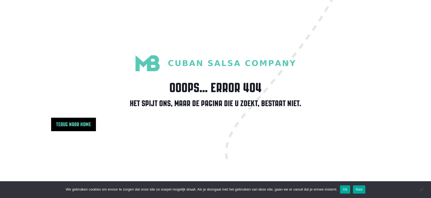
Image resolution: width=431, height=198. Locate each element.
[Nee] (421, 189)
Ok (345, 189)
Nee (359, 189)
